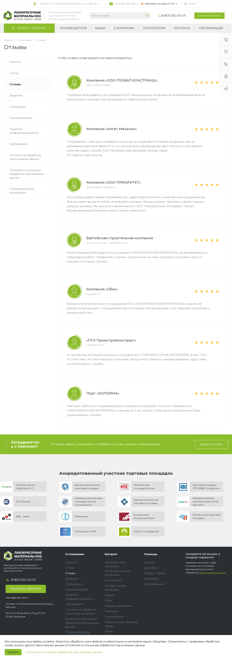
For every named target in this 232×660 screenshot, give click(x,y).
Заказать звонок (209, 15)
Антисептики (113, 580)
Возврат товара (154, 573)
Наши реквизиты (76, 589)
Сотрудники (73, 584)
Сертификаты (74, 604)
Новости (71, 562)
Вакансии (71, 578)
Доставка (150, 567)
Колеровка (151, 578)
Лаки (108, 600)
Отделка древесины (118, 606)
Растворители (114, 616)
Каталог (111, 554)
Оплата (149, 562)
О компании (74, 554)
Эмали (109, 631)
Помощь (150, 554)
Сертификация (154, 584)
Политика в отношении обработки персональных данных (64, 652)
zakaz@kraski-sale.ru (126, 3)
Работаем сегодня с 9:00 (160, 3)
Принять (13, 652)
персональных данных (212, 572)
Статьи (69, 567)
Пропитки (111, 611)
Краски (109, 595)
